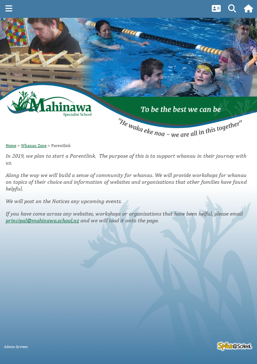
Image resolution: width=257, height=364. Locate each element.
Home (11, 145)
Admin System (16, 346)
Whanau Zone (34, 145)
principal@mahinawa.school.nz (42, 220)
